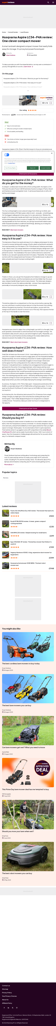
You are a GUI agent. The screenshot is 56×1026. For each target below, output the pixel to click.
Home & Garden (13, 32)
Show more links (28, 91)
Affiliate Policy (7, 1006)
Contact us (6, 988)
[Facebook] (4, 1010)
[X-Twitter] (12, 1010)
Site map (5, 991)
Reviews (5, 566)
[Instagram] (17, 1010)
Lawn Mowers (24, 32)
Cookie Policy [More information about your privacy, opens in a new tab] (11, 163)
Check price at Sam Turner (28, 497)
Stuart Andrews (10, 55)
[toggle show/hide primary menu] (53, 2)
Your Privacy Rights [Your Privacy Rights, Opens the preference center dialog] (10, 168)
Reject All (32, 168)
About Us (5, 1002)
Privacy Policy (7, 995)
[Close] (52, 153)
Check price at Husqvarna (28, 191)
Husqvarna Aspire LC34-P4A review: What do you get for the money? (26, 78)
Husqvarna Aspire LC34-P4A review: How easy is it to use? (22, 83)
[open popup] (51, 120)
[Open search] (48, 2)
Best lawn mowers (17, 265)
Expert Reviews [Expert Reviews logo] (8, 2)
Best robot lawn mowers (19, 430)
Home (4, 32)
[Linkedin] (8, 1010)
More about (8, 553)
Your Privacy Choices (9, 998)
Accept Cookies (45, 168)
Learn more (27, 66)
